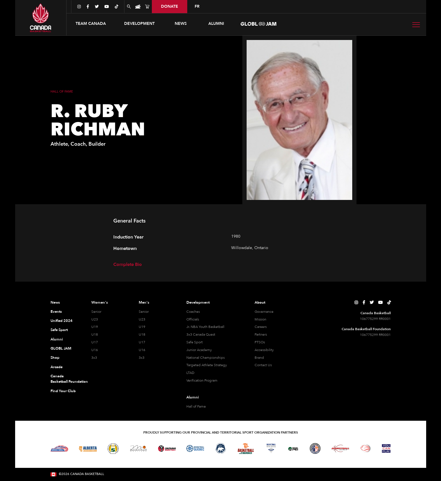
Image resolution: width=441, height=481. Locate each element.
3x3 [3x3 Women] (94, 357)
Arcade (57, 367)
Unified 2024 (62, 320)
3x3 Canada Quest (200, 334)
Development (198, 302)
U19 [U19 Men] (142, 326)
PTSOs (260, 342)
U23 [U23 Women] (94, 319)
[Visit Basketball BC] (60, 449)
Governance (264, 311)
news (181, 23)
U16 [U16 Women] (94, 350)
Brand (259, 357)
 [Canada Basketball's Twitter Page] (372, 302)
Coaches (193, 311)
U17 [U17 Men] (142, 342)
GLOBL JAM (61, 348)
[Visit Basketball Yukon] (340, 448)
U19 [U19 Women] (94, 326)
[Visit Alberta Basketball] (88, 449)
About (260, 302)
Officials (192, 319)
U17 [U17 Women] (94, 342)
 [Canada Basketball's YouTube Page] (380, 302)
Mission (260, 319)
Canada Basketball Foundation (64, 379)
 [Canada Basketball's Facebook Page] (364, 302)
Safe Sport (59, 329)
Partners (261, 334)
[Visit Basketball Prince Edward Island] (293, 448)
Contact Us (263, 365)
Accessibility (264, 350)
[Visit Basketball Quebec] (195, 448)
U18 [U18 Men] (142, 334)
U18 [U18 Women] (94, 334)
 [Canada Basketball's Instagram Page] (356, 302)
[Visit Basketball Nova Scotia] (271, 448)
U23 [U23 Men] (142, 319)
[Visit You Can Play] (386, 448)
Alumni (57, 339)
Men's (144, 302)
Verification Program (202, 380)
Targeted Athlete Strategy (206, 365)
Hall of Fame (196, 406)
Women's (99, 302)
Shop (55, 357)
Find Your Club (63, 391)
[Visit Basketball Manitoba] (138, 448)
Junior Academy (199, 350)
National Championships (205, 357)
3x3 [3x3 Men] (141, 357)
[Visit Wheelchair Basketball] (365, 448)
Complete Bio (127, 264)
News (55, 302)
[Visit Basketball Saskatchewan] (113, 448)
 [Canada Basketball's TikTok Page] (389, 302)
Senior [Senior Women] (96, 311)
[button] (91, 23)
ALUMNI (216, 23)
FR (197, 6)
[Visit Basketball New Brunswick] (246, 448)
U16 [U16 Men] (142, 350)
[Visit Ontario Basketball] (167, 448)
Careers (261, 326)
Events (56, 311)
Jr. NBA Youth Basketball (205, 326)
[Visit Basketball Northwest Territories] (220, 448)
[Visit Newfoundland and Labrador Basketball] (315, 448)
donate (169, 6)
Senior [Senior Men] (144, 311)
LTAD (190, 372)
